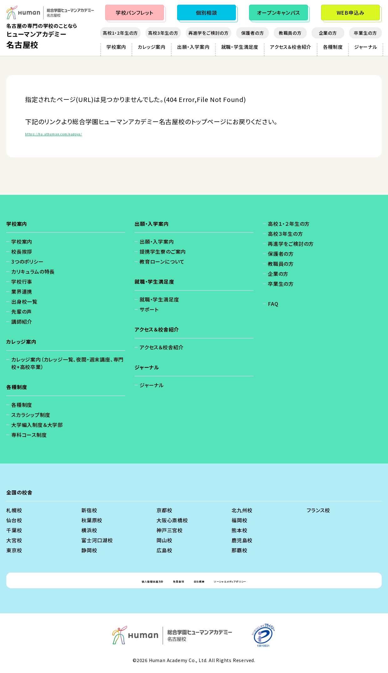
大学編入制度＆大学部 (37, 424)
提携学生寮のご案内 (163, 251)
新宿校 (89, 510)
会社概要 (199, 580)
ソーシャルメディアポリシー (250, 580)
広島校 (164, 550)
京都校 (164, 510)
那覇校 (239, 550)
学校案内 (116, 46)
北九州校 (242, 510)
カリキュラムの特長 (33, 271)
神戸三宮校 (169, 530)
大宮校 (14, 540)
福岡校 (239, 520)
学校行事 (21, 281)
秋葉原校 (91, 520)
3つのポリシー (27, 261)
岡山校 (164, 540)
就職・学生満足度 (239, 46)
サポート (149, 309)
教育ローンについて (162, 261)
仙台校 (14, 520)
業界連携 (21, 291)
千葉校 (14, 530)
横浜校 (89, 530)
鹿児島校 (242, 540)
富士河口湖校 (97, 540)
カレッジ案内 (152, 46)
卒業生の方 (365, 33)
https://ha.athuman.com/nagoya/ (77, 132)
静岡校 (89, 550)
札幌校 (14, 510)
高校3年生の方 (163, 33)
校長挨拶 (21, 251)
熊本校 (239, 530)
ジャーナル (365, 46)
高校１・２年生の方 (289, 223)
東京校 (14, 550)
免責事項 (169, 580)
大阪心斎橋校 (172, 520)
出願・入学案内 (193, 46)
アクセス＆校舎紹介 (290, 46)
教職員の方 (290, 33)
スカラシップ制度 (30, 414)
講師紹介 (21, 321)
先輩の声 (21, 311)
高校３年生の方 (285, 233)
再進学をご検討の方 (208, 33)
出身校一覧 (24, 301)
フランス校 (318, 510)
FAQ (273, 303)
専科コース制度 (29, 434)
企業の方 (328, 33)
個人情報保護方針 (128, 580)
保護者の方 (252, 33)
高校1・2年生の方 (120, 33)
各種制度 (333, 46)
